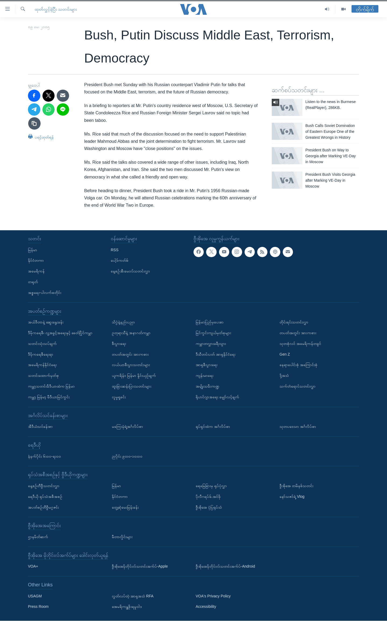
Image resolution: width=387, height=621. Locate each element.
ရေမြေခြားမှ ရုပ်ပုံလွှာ (211, 486)
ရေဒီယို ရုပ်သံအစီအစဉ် (45, 496)
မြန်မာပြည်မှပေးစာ (210, 322)
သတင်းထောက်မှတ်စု (43, 376)
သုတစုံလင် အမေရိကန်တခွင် (300, 343)
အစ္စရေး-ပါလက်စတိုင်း (44, 292)
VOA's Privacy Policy (213, 596)
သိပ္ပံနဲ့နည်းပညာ (123, 322)
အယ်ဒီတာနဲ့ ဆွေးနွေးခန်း (45, 322)
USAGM (35, 596)
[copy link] (34, 123)
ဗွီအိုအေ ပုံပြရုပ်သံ (209, 507)
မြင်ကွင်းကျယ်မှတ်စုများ (213, 333)
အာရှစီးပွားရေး (206, 365)
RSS (115, 250)
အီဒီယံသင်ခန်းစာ (40, 427)
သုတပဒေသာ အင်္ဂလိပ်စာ (298, 427)
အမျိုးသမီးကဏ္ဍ (207, 386)
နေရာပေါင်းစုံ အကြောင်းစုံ (298, 365)
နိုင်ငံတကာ (36, 260)
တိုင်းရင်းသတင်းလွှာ (294, 322)
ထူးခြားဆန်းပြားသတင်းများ (131, 386)
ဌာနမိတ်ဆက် (38, 537)
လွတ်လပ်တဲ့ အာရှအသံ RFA (132, 596)
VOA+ (33, 566)
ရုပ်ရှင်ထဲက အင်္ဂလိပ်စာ (213, 427)
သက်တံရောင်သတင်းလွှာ (298, 386)
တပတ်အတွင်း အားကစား (130, 354)
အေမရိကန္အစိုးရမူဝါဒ (127, 607)
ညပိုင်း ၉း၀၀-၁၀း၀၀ (127, 456)
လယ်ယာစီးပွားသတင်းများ (131, 365)
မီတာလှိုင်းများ (122, 537)
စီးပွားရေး (119, 343)
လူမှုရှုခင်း (119, 397)
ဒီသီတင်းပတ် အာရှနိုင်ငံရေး (215, 354)
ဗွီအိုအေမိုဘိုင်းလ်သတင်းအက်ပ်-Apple (140, 566)
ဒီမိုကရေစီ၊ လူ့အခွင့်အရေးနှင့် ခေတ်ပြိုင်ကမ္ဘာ (60, 333)
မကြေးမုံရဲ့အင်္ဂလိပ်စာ (127, 427)
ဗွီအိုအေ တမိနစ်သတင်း (296, 486)
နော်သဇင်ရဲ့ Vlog (292, 496)
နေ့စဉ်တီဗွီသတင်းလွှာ (43, 486)
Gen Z (285, 354)
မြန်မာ (32, 250)
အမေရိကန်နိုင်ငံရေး (42, 365)
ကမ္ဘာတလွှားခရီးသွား (211, 343)
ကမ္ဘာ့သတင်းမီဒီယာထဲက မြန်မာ (51, 386)
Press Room (38, 607)
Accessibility (206, 607)
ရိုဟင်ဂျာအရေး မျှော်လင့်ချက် (217, 397)
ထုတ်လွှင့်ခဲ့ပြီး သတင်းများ (56, 9)
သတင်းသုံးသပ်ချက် (42, 343)
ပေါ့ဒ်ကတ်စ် (119, 260)
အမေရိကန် (36, 271)
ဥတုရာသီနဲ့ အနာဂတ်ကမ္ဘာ (131, 333)
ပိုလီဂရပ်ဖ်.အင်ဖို (208, 496)
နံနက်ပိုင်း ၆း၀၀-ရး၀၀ (44, 456)
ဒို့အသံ (284, 376)
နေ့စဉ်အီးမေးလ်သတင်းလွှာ (130, 271)
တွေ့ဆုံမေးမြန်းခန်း (125, 507)
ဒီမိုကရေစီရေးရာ (40, 354)
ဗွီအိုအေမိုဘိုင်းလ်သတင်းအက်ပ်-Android (225, 566)
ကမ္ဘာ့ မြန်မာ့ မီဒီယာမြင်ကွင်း (49, 397)
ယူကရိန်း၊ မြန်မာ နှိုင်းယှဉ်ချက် (134, 376)
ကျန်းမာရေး (204, 376)
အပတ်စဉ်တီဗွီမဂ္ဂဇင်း (43, 507)
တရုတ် (33, 282)
